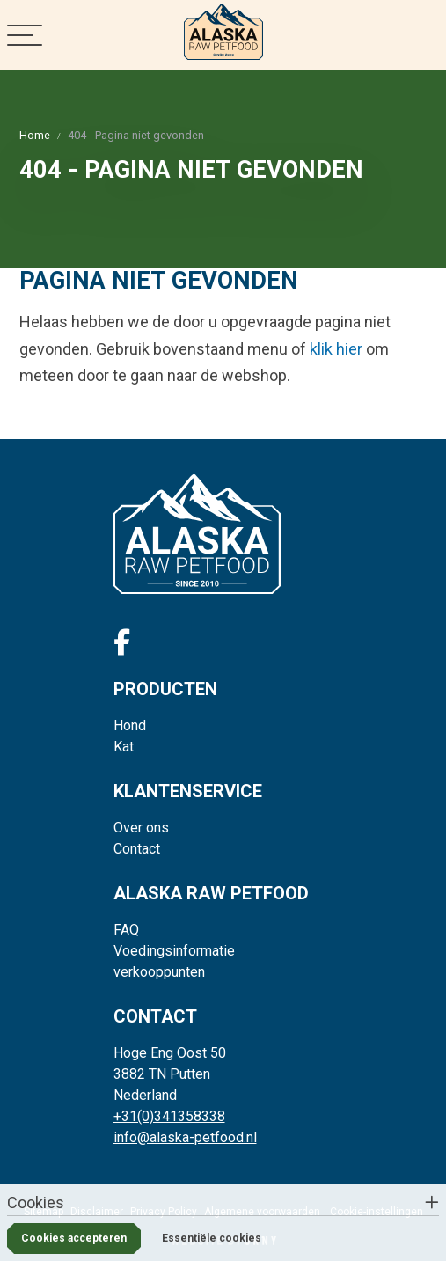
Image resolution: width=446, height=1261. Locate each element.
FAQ (126, 929)
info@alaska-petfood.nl (185, 1137)
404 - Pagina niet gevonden (136, 135)
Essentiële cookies (211, 1238)
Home (34, 135)
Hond (129, 725)
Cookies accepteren (74, 1238)
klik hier (336, 349)
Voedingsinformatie (174, 950)
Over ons (141, 827)
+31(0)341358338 (169, 1116)
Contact (136, 848)
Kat (123, 746)
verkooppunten (159, 972)
